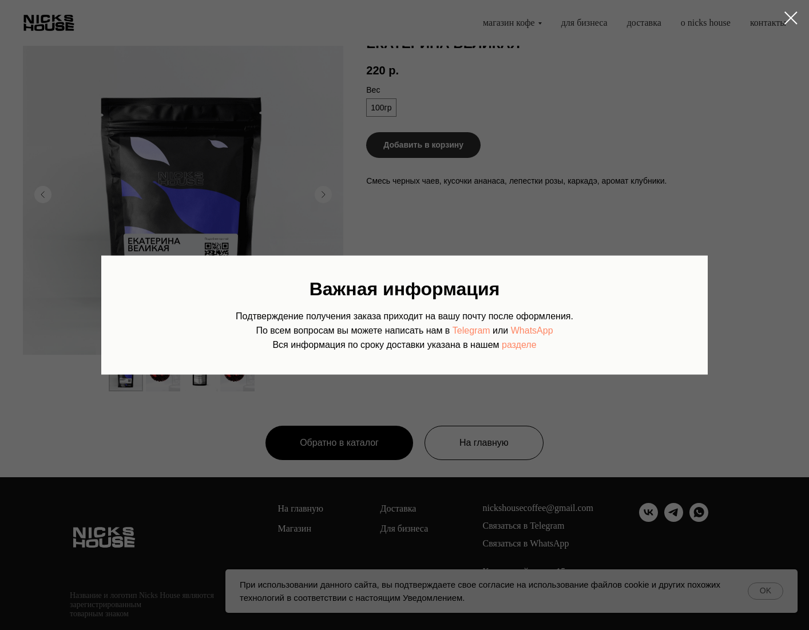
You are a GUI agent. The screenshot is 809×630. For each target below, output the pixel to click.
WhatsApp (532, 330)
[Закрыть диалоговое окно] (791, 18)
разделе (519, 344)
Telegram (471, 330)
